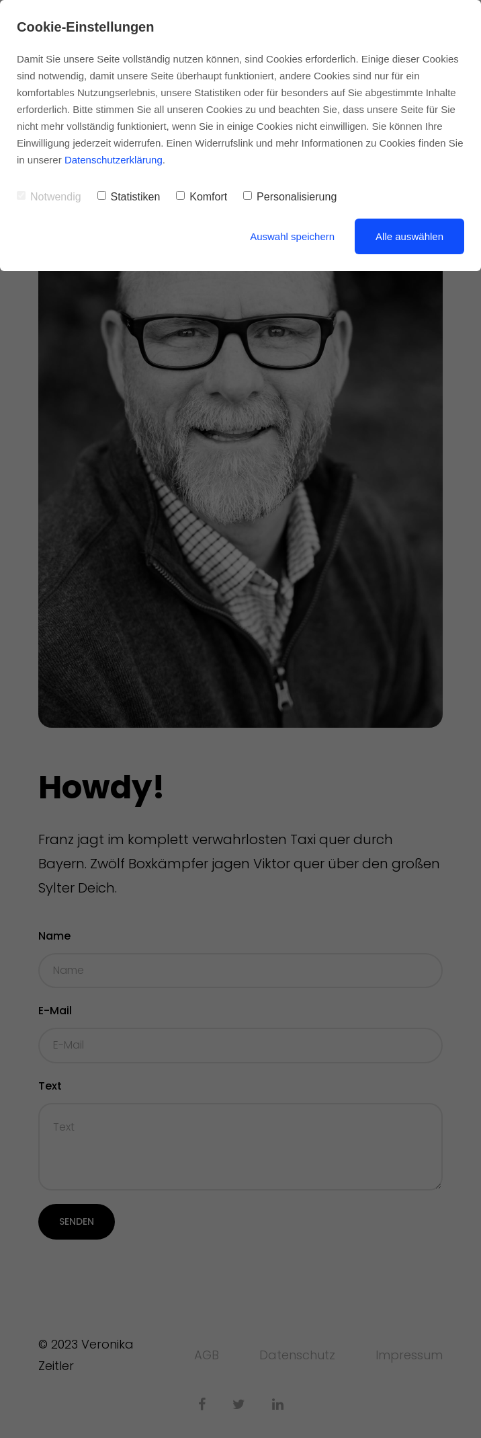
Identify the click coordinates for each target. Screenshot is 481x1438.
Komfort (201, 196)
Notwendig (49, 196)
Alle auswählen (409, 236)
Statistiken (129, 196)
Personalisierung (290, 196)
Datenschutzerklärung (113, 159)
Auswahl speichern (292, 236)
